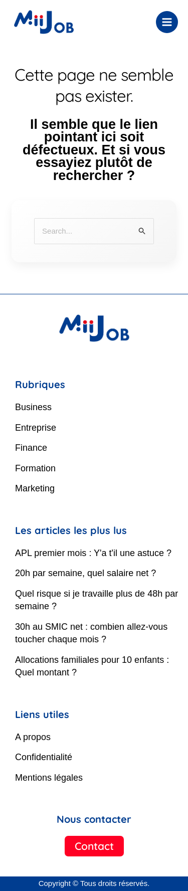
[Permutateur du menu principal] (167, 22)
